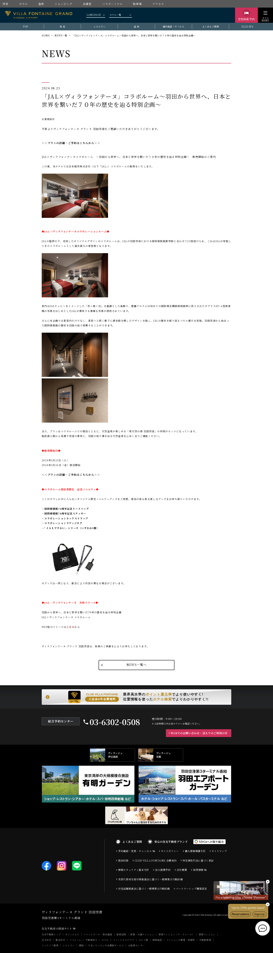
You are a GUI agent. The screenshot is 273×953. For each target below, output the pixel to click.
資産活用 (121, 934)
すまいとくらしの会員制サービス (106, 945)
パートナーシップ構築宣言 (191, 888)
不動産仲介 (91, 939)
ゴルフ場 (143, 939)
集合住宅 (60, 939)
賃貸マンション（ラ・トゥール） (176, 934)
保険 (81, 945)
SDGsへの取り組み (211, 842)
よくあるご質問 (132, 842)
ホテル (23, 4)
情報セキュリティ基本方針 (133, 870)
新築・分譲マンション (142, 934)
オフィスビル (72, 934)
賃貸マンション (207, 934)
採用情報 (198, 870)
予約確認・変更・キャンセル (135, 851)
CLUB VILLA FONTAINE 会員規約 (156, 860)
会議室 (87, 4)
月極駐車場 (205, 939)
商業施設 (157, 939)
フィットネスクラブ (123, 939)
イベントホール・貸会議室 (98, 934)
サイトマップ (219, 851)
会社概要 (182, 870)
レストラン (69, 945)
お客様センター (136, 945)
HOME (46, 35)
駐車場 (137, 4)
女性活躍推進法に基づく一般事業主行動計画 (144, 888)
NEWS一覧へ (136, 664)
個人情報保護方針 (195, 851)
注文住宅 (46, 939)
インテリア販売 (50, 945)
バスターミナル (112, 4)
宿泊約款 (123, 860)
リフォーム (75, 939)
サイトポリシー (170, 851)
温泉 (41, 4)
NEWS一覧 (61, 35)
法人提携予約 (163, 870)
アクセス (158, 4)
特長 (6, 4)
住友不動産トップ (51, 934)
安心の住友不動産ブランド (171, 842)
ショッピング (63, 4)
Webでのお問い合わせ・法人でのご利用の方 (199, 733)
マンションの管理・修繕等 (180, 939)
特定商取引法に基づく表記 (198, 860)
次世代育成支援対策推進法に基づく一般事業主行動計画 (150, 879)
